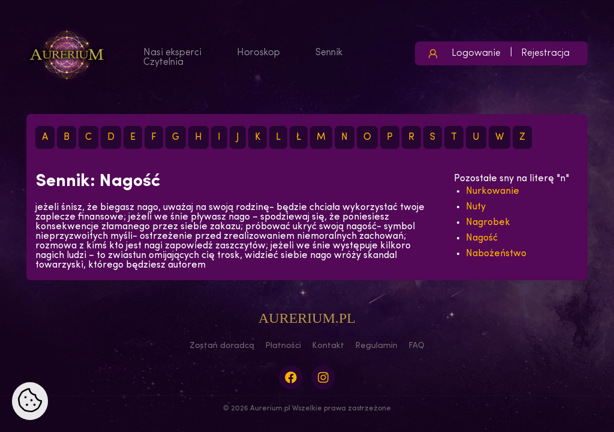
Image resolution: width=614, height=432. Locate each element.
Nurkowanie (492, 191)
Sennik (328, 53)
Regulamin (376, 345)
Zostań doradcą (221, 345)
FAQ (416, 345)
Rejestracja (545, 53)
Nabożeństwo (496, 254)
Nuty (476, 207)
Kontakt (328, 345)
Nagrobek (488, 222)
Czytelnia (163, 62)
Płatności (283, 345)
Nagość (482, 238)
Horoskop (258, 53)
